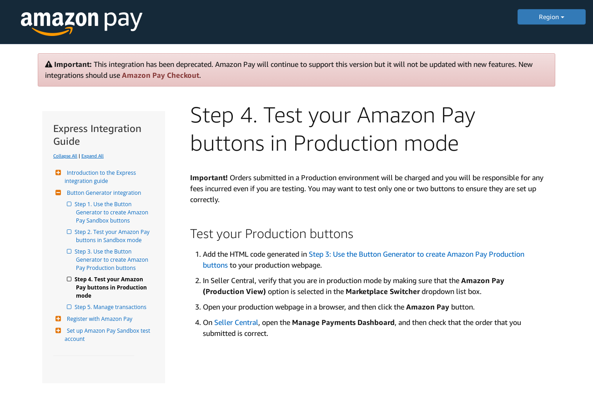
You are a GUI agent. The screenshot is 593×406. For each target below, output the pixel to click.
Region (551, 16)
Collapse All (65, 155)
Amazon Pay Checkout (160, 75)
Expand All (92, 155)
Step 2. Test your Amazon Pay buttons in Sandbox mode (113, 236)
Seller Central (236, 322)
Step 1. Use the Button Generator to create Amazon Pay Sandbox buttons (113, 212)
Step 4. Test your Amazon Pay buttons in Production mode (112, 287)
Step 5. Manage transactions (111, 307)
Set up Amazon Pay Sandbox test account (108, 335)
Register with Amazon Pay (98, 319)
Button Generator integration (103, 193)
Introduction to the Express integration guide (101, 177)
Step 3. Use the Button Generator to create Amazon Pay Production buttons (113, 260)
